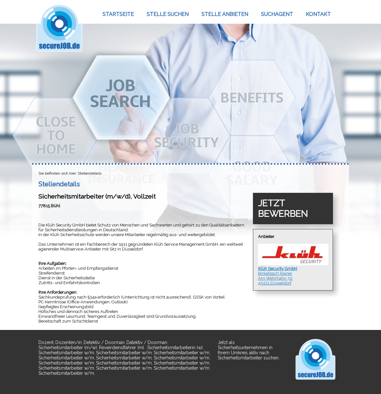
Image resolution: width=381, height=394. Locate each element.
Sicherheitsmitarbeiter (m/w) (67, 347)
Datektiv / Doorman (146, 342)
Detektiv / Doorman (104, 342)
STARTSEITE (118, 14)
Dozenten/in (68, 342)
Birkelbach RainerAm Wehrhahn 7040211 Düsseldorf (293, 264)
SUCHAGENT (277, 14)
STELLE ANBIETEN (224, 14)
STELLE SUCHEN (168, 14)
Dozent (45, 342)
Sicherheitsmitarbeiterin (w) (175, 347)
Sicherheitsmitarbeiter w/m (66, 352)
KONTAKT (318, 14)
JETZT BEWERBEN (283, 208)
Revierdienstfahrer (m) (122, 347)
